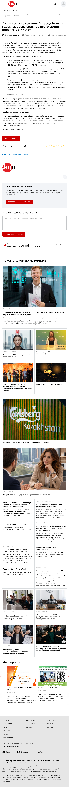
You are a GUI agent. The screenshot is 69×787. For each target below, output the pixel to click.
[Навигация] (3, 3)
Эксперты (6, 734)
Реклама (50, 723)
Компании (6, 730)
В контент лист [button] (11, 138)
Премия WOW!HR (31, 720)
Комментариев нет (57, 35)
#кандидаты (6, 154)
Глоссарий (51, 727)
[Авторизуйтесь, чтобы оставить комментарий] (34, 223)
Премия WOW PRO (32, 723)
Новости (5, 720)
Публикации (7, 723)
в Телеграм (12, 202)
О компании (51, 720)
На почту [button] (26, 202)
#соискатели (17, 154)
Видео (4, 727)
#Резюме (27, 154)
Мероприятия (7, 737)
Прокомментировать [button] (14, 234)
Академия (28, 727)
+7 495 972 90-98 (10, 746)
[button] (63, 4)
